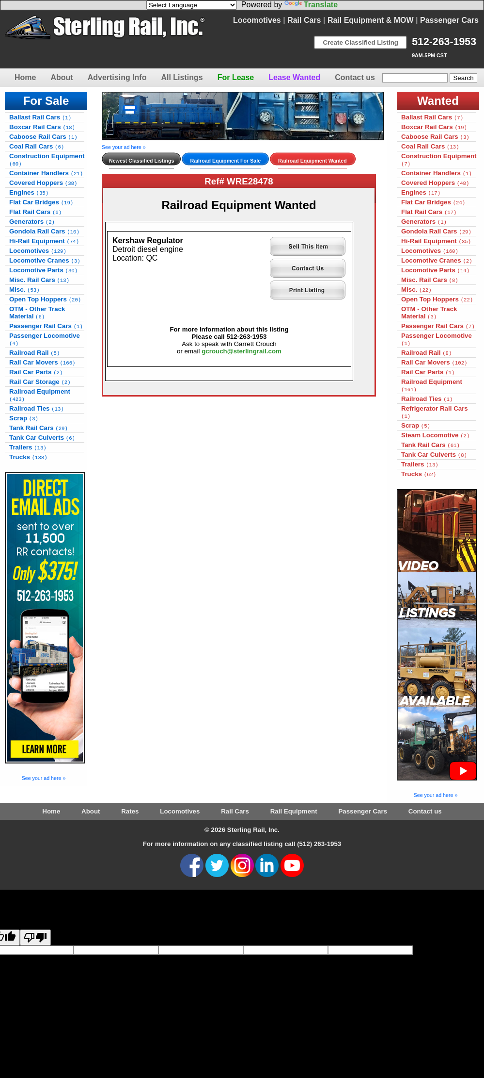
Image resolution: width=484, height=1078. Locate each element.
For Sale (46, 100)
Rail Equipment (293, 811)
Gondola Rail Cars (44, 231)
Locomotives (257, 20)
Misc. (24, 289)
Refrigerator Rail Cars (434, 412)
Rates (130, 811)
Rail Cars (304, 20)
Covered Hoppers (43, 182)
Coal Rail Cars (36, 146)
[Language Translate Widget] (191, 5)
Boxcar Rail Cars (42, 127)
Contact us (355, 77)
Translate (311, 4)
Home (25, 77)
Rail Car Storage (40, 381)
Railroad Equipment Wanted (312, 161)
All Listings (182, 77)
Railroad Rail (34, 352)
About (61, 77)
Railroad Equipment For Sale (225, 161)
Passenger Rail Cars (46, 326)
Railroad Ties (36, 408)
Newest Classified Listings (141, 161)
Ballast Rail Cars (40, 117)
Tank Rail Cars (38, 427)
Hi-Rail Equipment (44, 241)
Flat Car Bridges (41, 202)
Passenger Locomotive (44, 339)
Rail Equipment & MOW (371, 20)
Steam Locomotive (435, 435)
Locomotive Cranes (44, 260)
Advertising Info (117, 77)
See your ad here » (44, 778)
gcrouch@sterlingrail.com (241, 351)
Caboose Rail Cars (43, 136)
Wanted (438, 100)
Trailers (28, 447)
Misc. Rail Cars (39, 279)
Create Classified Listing (360, 42)
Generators (32, 221)
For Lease (236, 77)
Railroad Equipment (39, 395)
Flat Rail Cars (35, 212)
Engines (28, 192)
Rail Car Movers (42, 362)
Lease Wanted (294, 77)
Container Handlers (46, 173)
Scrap (23, 418)
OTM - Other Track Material (37, 312)
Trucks (28, 457)
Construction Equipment (47, 159)
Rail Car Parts (35, 372)
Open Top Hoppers (45, 299)
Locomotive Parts (43, 270)
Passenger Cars (449, 20)
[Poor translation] (35, 937)
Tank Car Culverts (42, 437)
